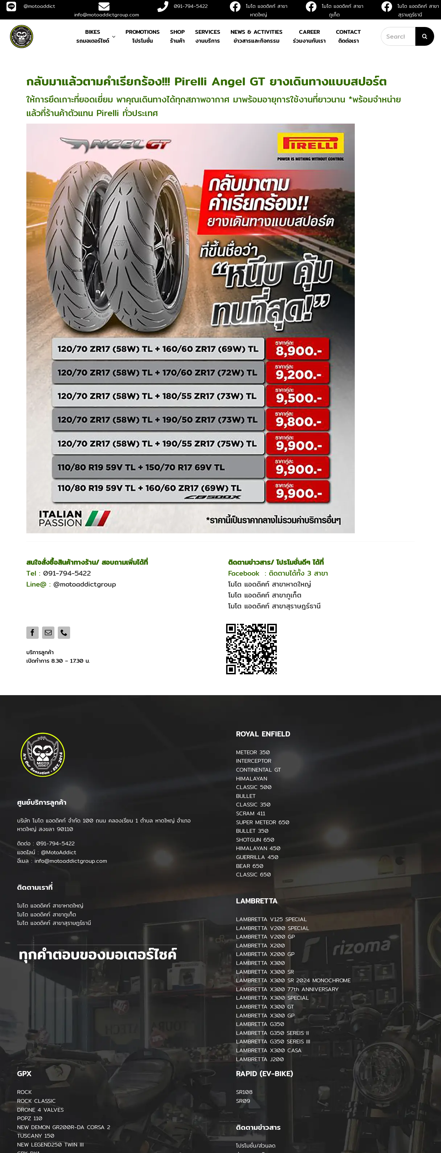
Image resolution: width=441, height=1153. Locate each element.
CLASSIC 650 (253, 874)
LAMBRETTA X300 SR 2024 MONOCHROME (293, 980)
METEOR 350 (253, 752)
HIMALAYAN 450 (258, 848)
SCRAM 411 (250, 813)
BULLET (246, 796)
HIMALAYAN (251, 778)
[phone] (64, 633)
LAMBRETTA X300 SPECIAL (272, 998)
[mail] (48, 633)
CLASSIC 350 (253, 804)
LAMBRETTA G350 (260, 1024)
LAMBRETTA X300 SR (265, 972)
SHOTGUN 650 (255, 839)
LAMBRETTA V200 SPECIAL (272, 928)
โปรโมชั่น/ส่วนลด (255, 1145)
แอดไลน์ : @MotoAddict (46, 852)
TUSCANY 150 (35, 1135)
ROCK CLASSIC (36, 1101)
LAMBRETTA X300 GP (265, 1015)
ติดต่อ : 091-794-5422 (46, 843)
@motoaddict (31, 6)
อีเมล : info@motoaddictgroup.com (62, 861)
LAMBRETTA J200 (260, 1059)
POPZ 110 (29, 1118)
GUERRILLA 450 (257, 857)
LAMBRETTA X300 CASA (269, 1050)
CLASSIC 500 (254, 787)
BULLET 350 (252, 831)
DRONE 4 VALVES (40, 1110)
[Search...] (398, 36)
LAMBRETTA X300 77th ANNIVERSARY (287, 989)
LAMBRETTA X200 (260, 945)
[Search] (424, 36)
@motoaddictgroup (84, 584)
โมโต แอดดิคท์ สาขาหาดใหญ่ (269, 584)
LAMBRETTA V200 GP (265, 936)
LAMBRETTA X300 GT (265, 1006)
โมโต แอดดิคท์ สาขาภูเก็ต (264, 595)
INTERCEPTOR (253, 761)
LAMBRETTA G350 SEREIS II (272, 1033)
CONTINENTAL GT (258, 769)
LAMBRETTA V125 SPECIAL (271, 919)
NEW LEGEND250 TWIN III (50, 1144)
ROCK (24, 1092)
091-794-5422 (182, 6)
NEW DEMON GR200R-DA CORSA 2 (63, 1127)
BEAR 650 (249, 866)
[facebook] (32, 633)
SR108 (244, 1092)
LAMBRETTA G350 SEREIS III (273, 1041)
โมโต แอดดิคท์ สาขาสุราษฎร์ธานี (274, 606)
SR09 (243, 1101)
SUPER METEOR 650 (262, 822)
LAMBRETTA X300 (260, 963)
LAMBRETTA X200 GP (265, 954)
